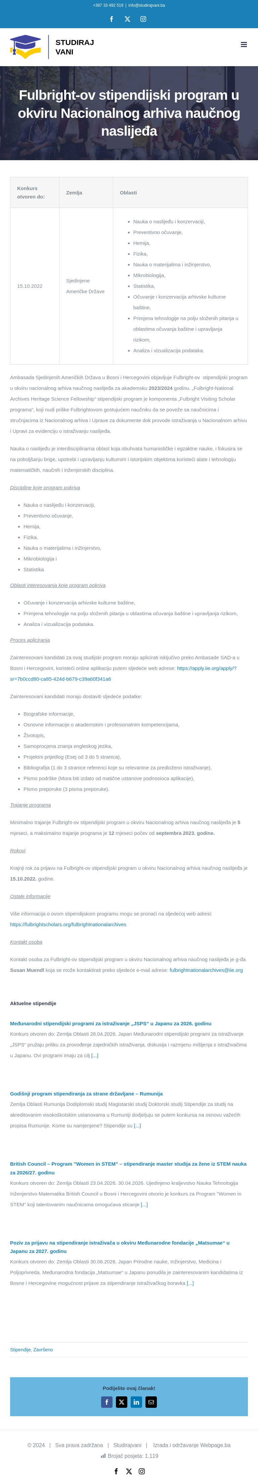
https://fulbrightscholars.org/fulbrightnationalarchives (68, 924)
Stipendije (20, 1349)
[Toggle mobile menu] (244, 44)
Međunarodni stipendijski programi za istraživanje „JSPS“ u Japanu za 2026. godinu (110, 1023)
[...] (94, 1055)
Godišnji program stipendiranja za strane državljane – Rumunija (86, 1093)
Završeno (43, 1349)
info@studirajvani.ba (146, 5)
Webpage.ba (215, 1445)
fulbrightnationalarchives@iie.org (206, 970)
